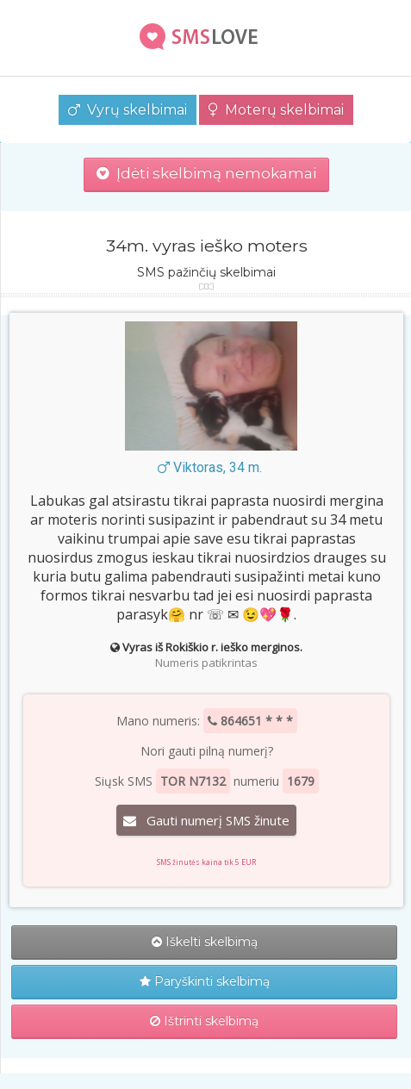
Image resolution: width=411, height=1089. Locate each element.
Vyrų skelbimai (127, 110)
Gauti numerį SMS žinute (206, 820)
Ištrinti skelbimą (204, 1021)
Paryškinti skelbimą (205, 981)
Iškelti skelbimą (205, 941)
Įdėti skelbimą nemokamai (206, 173)
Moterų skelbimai (276, 110)
